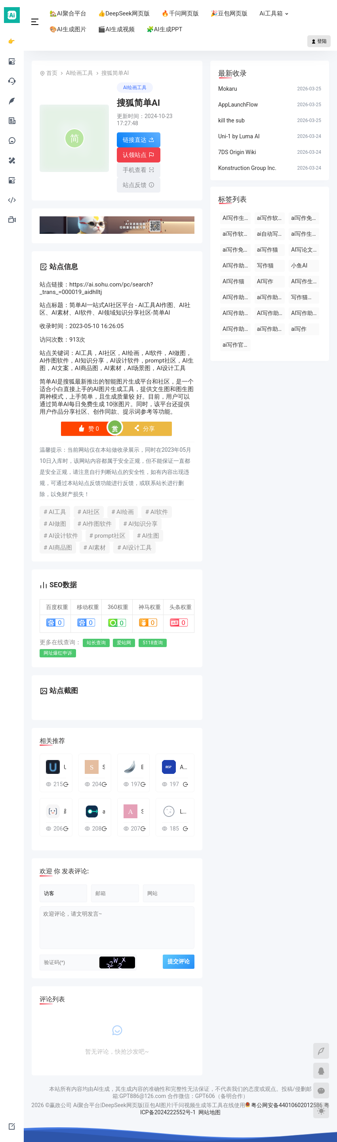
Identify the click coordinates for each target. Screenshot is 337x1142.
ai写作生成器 (305, 234)
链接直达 (138, 139)
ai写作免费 (236, 249)
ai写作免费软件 (305, 218)
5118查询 (153, 642)
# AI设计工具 (134, 547)
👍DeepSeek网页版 (124, 13)
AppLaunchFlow (238, 104)
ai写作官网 (236, 345)
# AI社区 (89, 512)
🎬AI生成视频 (116, 29)
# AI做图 (55, 523)
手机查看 (138, 170)
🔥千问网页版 (180, 13)
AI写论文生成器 (305, 249)
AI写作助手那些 (305, 313)
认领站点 (138, 155)
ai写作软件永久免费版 (237, 234)
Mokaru (227, 89)
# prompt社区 (107, 535)
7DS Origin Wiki (237, 152)
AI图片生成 (107, 389)
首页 (51, 73)
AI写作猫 (233, 281)
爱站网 (124, 642)
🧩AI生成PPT (164, 29)
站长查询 (96, 642)
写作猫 (265, 265)
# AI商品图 (58, 547)
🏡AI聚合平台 (68, 13)
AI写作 (265, 281)
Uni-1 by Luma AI (239, 136)
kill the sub (231, 120)
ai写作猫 (267, 249)
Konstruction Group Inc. (247, 168)
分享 (144, 428)
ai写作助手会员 (271, 297)
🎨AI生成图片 (68, 29)
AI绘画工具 (79, 73)
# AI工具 (55, 512)
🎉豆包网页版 (229, 13)
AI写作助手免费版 (271, 313)
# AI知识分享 (140, 523)
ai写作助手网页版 (271, 329)
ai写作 (299, 329)
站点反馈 (138, 185)
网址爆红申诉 (58, 653)
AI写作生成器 (237, 218)
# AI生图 (148, 535)
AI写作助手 (236, 265)
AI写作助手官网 (237, 313)
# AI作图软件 (95, 523)
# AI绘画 (122, 512)
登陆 (319, 41)
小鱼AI (299, 265)
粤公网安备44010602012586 (286, 1105)
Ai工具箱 (275, 13)
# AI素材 (95, 547)
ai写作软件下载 (271, 218)
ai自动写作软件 (271, 234)
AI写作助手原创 (237, 329)
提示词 (132, 411)
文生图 (161, 389)
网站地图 (209, 1112)
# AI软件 (156, 512)
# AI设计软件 (61, 535)
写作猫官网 (305, 297)
